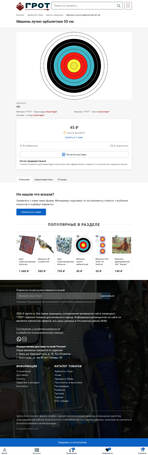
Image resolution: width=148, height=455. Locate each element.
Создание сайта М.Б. (27, 433)
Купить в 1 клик (74, 137)
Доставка (22, 375)
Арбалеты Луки (64, 371)
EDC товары (62, 405)
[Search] (119, 6)
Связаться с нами (32, 212)
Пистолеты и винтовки (68, 384)
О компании (23, 371)
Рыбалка (60, 392)
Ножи (58, 375)
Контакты (22, 388)
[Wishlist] (20, 237)
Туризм (59, 400)
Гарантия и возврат (27, 384)
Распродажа (62, 388)
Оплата (20, 380)
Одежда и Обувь (64, 380)
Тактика (59, 396)
